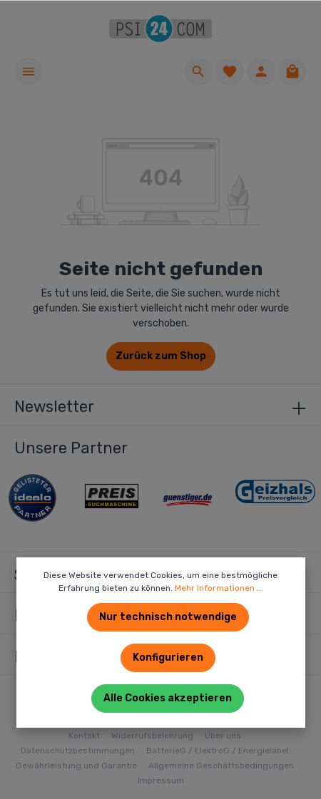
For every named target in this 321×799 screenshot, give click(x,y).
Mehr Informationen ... (219, 588)
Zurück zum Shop (161, 356)
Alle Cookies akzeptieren (167, 698)
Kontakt (84, 736)
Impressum (161, 780)
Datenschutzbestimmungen (78, 751)
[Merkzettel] (229, 71)
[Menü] (28, 71)
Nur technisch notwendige (168, 617)
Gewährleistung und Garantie (76, 765)
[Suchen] (198, 71)
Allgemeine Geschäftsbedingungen (221, 765)
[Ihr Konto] (261, 71)
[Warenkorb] (292, 71)
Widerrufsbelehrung (152, 736)
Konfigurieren (168, 657)
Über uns (223, 736)
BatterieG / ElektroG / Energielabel (217, 751)
